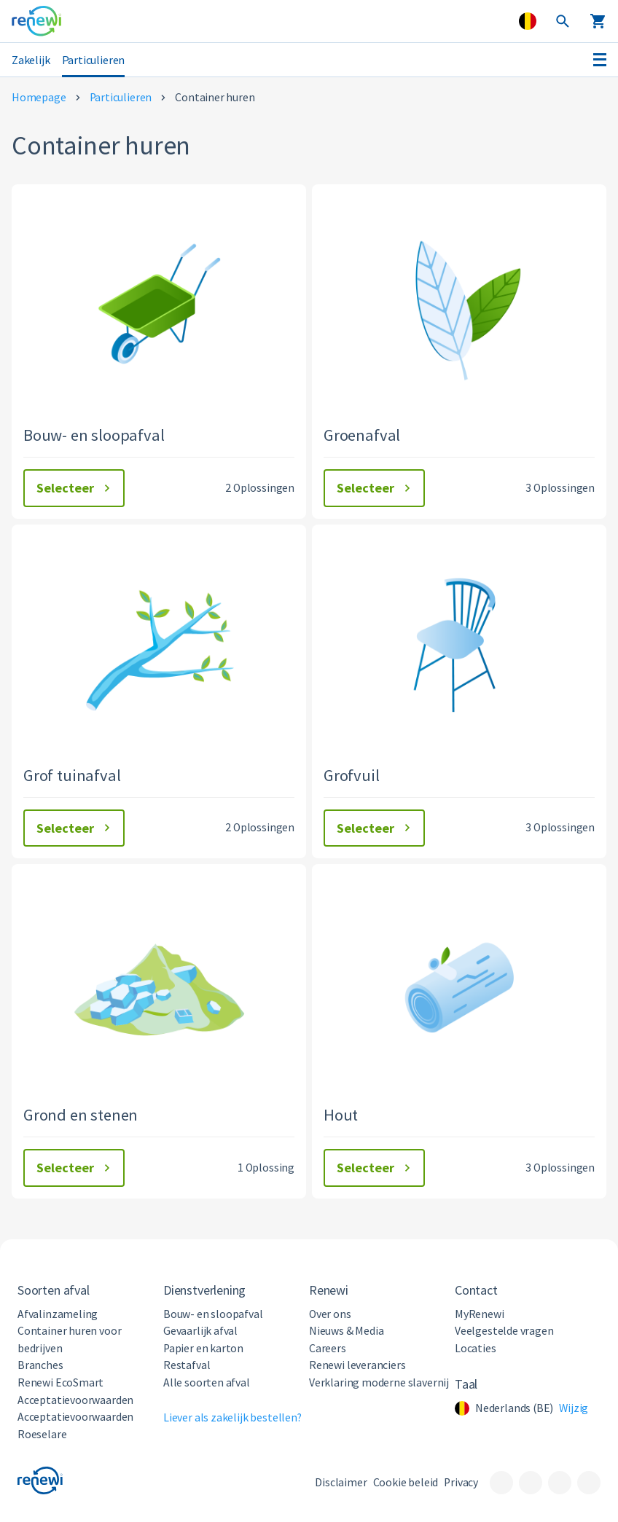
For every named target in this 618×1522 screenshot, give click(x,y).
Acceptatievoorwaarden (75, 1400)
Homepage (39, 97)
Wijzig (573, 1408)
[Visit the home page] (36, 21)
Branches (40, 1365)
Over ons (330, 1314)
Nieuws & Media (346, 1331)
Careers (327, 1348)
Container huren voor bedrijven (69, 1339)
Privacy (461, 1482)
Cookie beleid (406, 1482)
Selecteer (75, 487)
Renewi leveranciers (357, 1365)
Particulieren (93, 59)
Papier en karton (203, 1348)
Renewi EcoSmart (60, 1382)
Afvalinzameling (57, 1314)
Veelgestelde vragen (504, 1331)
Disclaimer (341, 1482)
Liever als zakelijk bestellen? (232, 1417)
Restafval (186, 1365)
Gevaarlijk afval (200, 1331)
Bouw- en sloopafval (213, 1314)
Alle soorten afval (206, 1382)
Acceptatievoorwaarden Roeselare (75, 1425)
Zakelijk (31, 59)
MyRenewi (479, 1314)
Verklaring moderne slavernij (379, 1382)
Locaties (475, 1348)
